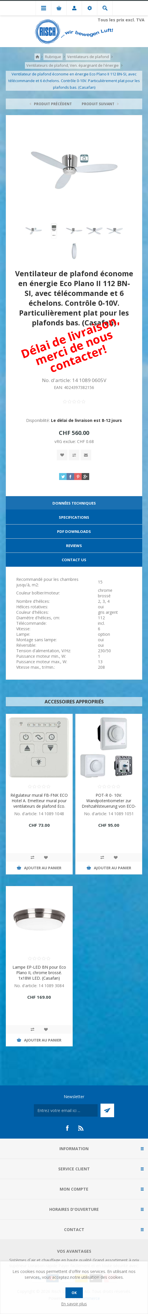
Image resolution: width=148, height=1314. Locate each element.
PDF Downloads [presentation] (74, 531)
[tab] (74, 503)
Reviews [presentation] (74, 545)
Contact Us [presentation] (74, 559)
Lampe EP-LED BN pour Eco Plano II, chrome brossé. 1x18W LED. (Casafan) (39, 972)
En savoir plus (74, 1303)
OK (74, 1292)
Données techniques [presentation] (74, 503)
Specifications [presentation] (74, 517)
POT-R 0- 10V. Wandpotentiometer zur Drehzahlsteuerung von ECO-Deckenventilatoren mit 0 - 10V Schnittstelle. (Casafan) (109, 806)
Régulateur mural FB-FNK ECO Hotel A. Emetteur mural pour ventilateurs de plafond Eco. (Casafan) (39, 803)
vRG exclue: (65, 441)
